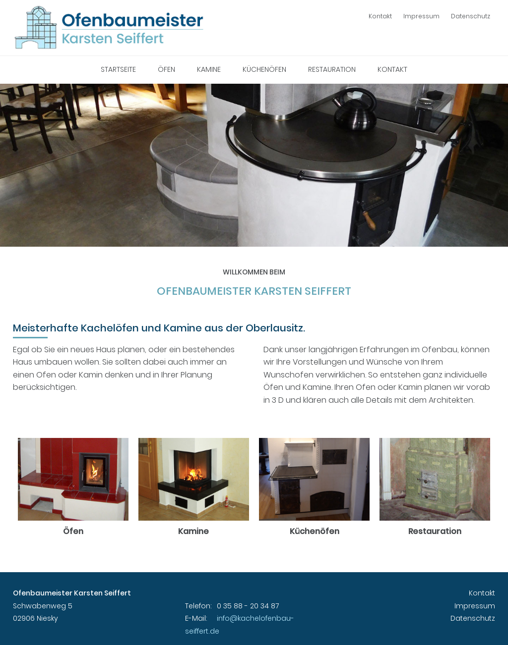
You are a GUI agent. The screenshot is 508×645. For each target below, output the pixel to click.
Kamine (209, 69)
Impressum (421, 16)
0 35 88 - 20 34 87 (248, 606)
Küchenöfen (264, 69)
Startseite (118, 69)
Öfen (166, 69)
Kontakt (380, 16)
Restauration (332, 69)
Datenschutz (470, 16)
